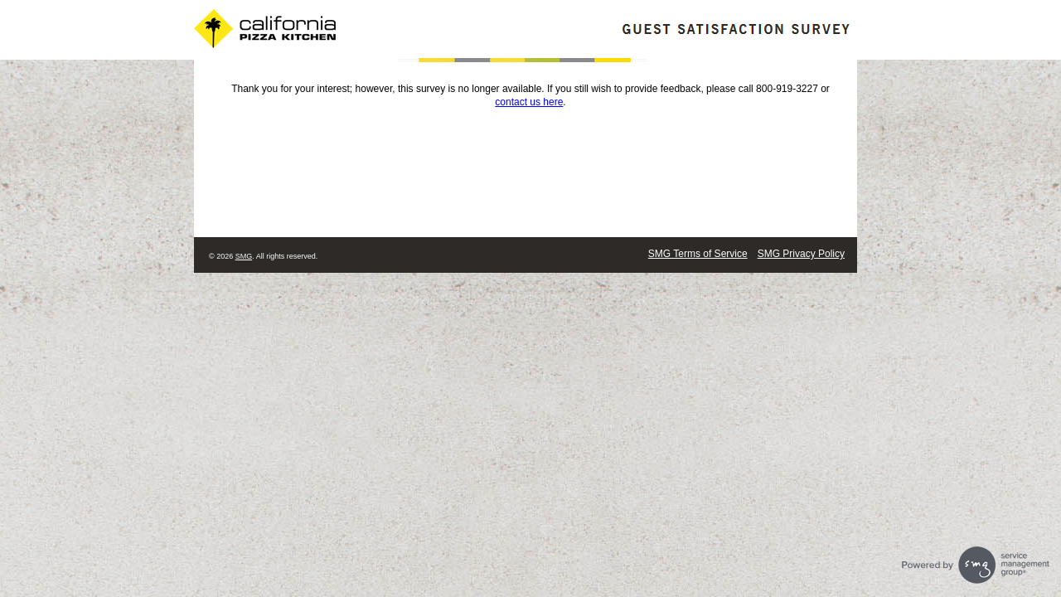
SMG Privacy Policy (801, 254)
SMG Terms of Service (698, 254)
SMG (244, 256)
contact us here (529, 102)
